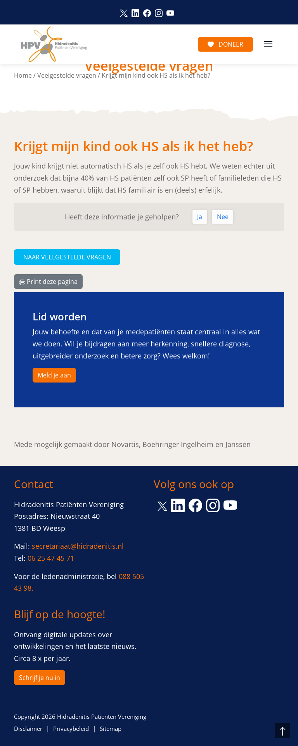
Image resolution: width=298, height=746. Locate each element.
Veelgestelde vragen (66, 75)
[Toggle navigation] (268, 43)
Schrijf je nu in (39, 677)
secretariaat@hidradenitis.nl (78, 546)
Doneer (225, 44)
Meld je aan (54, 375)
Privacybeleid (71, 728)
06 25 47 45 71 (51, 558)
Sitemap (110, 728)
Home (23, 75)
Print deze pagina (48, 281)
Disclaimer (28, 728)
